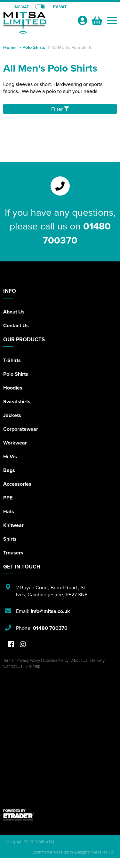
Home (9, 47)
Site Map (32, 666)
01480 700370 (77, 233)
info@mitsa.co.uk (50, 611)
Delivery (97, 660)
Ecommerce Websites (50, 852)
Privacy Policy (28, 660)
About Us (14, 311)
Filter (60, 108)
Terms (8, 660)
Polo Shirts (33, 47)
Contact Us (16, 325)
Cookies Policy (55, 660)
